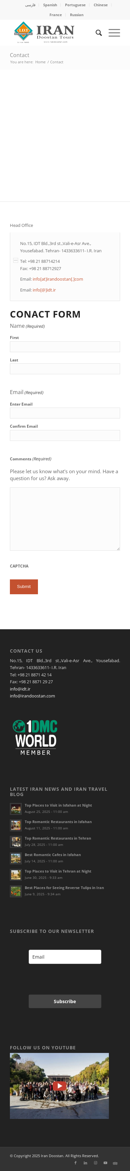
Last (14, 360)
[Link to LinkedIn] (85, 1163)
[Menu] (111, 32)
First (14, 337)
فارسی (30, 4)
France (55, 14)
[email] (65, 957)
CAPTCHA (19, 566)
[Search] (95, 32)
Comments (30, 458)
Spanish (50, 4)
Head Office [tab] (21, 225)
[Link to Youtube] (105, 1163)
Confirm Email (24, 426)
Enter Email (21, 404)
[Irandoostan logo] (54, 32)
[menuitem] (30, 5)
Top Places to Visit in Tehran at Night (58, 871)
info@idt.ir (20, 689)
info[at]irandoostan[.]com (58, 279)
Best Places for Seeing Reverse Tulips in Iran (64, 887)
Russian (76, 14)
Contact (19, 55)
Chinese (101, 4)
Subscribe (65, 1001)
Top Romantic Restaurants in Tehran (58, 838)
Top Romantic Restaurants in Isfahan (58, 821)
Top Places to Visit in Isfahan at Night (58, 805)
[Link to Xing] (115, 1163)
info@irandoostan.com (32, 696)
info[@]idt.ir (44, 290)
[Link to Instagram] (95, 1163)
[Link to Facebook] (76, 1163)
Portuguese (75, 4)
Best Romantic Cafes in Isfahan (53, 854)
